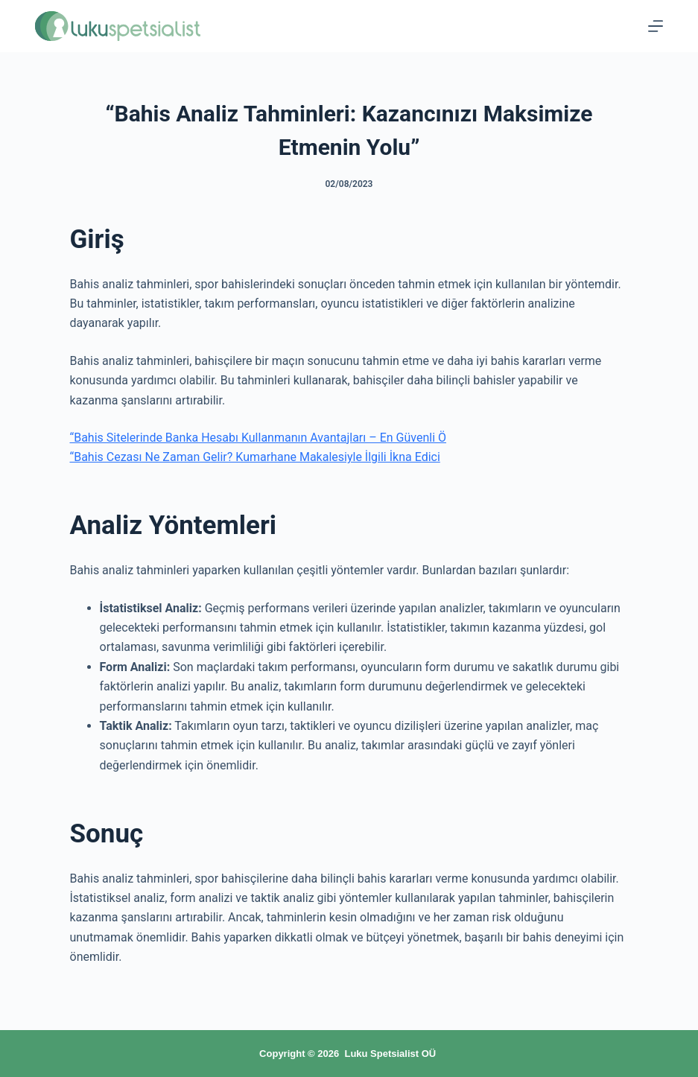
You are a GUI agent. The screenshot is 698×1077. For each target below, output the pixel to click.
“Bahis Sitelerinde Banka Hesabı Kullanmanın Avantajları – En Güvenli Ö (258, 438)
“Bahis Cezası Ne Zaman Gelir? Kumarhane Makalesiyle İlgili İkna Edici (255, 457)
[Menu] (655, 26)
